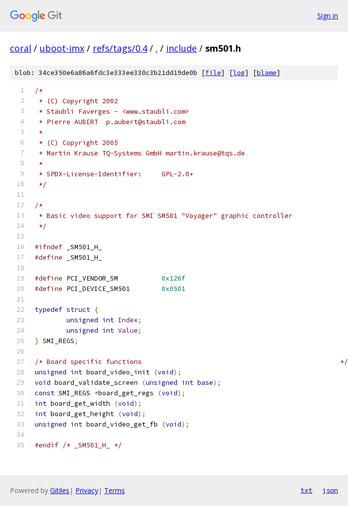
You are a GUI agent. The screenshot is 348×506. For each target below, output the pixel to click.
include (181, 48)
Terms (114, 490)
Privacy (86, 490)
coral (20, 48)
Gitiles (59, 490)
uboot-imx (62, 48)
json (330, 490)
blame (267, 73)
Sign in (327, 15)
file (213, 73)
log (239, 73)
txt (306, 490)
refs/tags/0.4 (120, 48)
